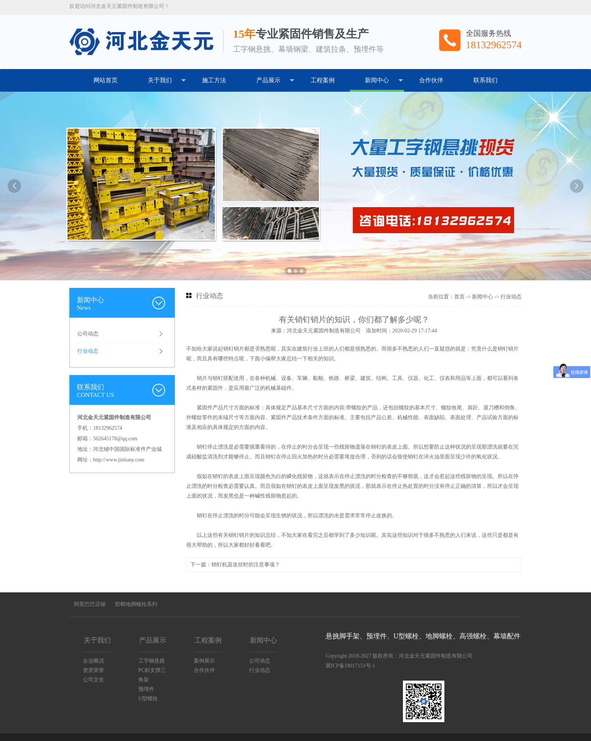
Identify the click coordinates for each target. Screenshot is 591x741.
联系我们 (485, 80)
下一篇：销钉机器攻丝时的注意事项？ (235, 564)
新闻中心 (384, 80)
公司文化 (93, 680)
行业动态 (87, 351)
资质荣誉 (93, 670)
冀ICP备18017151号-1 (350, 666)
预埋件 (146, 689)
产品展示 (275, 80)
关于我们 (167, 80)
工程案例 (323, 80)
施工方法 (214, 80)
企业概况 (93, 661)
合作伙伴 (431, 80)
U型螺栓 (148, 698)
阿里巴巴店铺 (90, 604)
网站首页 (105, 80)
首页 (459, 297)
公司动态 (87, 334)
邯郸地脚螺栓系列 (136, 604)
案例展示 (204, 661)
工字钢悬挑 (151, 661)
